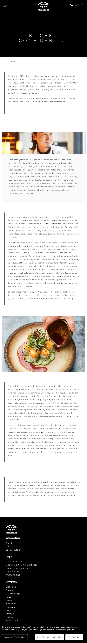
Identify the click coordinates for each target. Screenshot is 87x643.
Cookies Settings (15, 637)
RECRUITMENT (13, 575)
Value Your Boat (13, 620)
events (9, 600)
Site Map (10, 543)
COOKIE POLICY (14, 571)
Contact (9, 546)
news (8, 597)
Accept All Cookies (49, 637)
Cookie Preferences (15, 550)
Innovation (11, 603)
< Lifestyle (10, 62)
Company (10, 607)
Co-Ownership (13, 593)
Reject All (74, 637)
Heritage (10, 617)
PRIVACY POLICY (14, 561)
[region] (43, 633)
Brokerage (11, 587)
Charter (9, 590)
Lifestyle (10, 613)
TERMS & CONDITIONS (17, 568)
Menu (6, 6)
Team (8, 610)
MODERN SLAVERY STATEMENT (21, 565)
